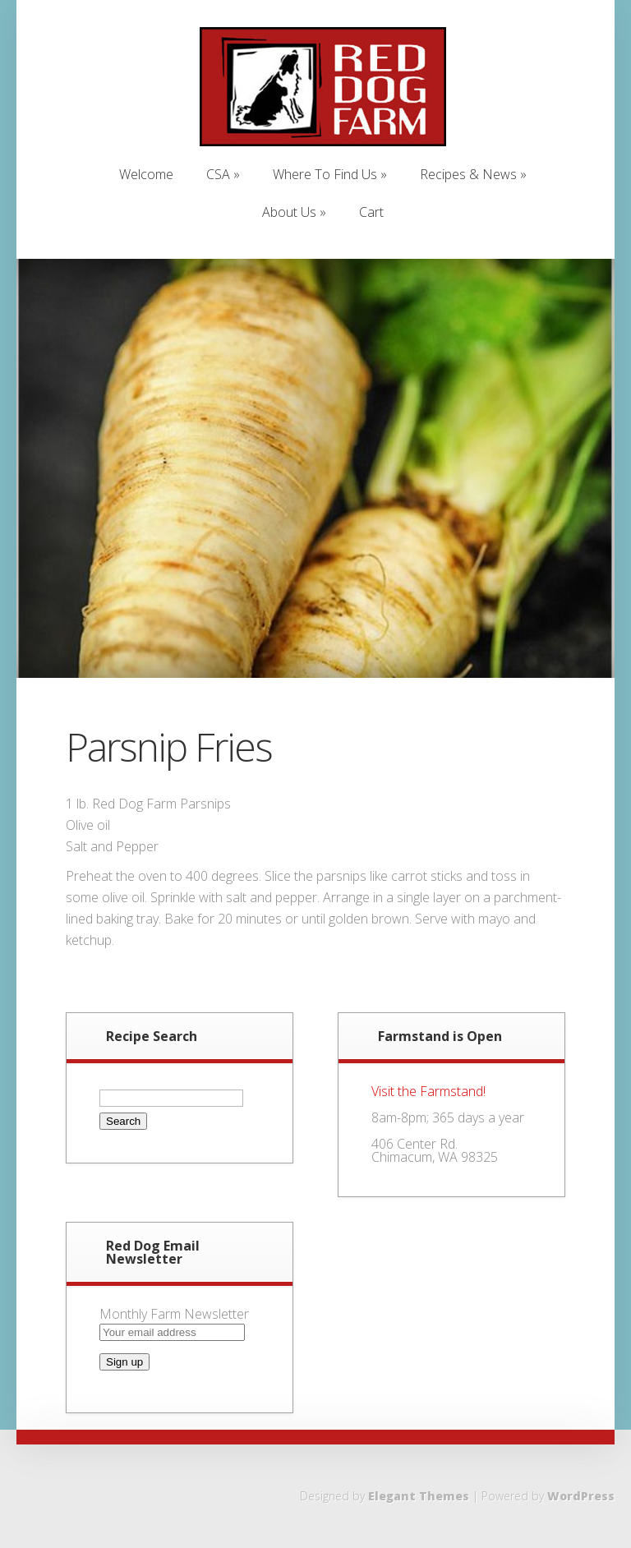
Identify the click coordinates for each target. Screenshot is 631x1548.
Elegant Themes (418, 1496)
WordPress (581, 1496)
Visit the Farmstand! (428, 1091)
